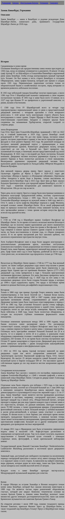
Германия (44, 3)
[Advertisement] (32, 44)
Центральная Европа (29, 3)
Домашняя (6, 3)
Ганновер (54, 3)
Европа (15, 3)
